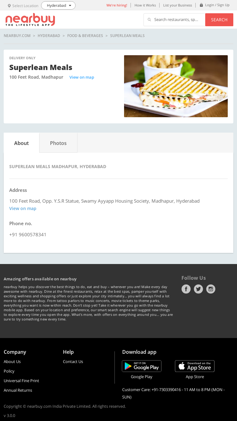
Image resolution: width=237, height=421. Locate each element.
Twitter (198, 289)
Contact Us (73, 361)
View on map (81, 77)
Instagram (210, 289)
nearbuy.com (17, 36)
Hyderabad (49, 36)
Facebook (186, 289)
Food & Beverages (85, 36)
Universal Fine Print (21, 380)
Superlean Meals (127, 36)
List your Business (177, 5)
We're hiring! (116, 5)
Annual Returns (18, 390)
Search (219, 20)
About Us (12, 361)
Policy (9, 371)
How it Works (145, 5)
